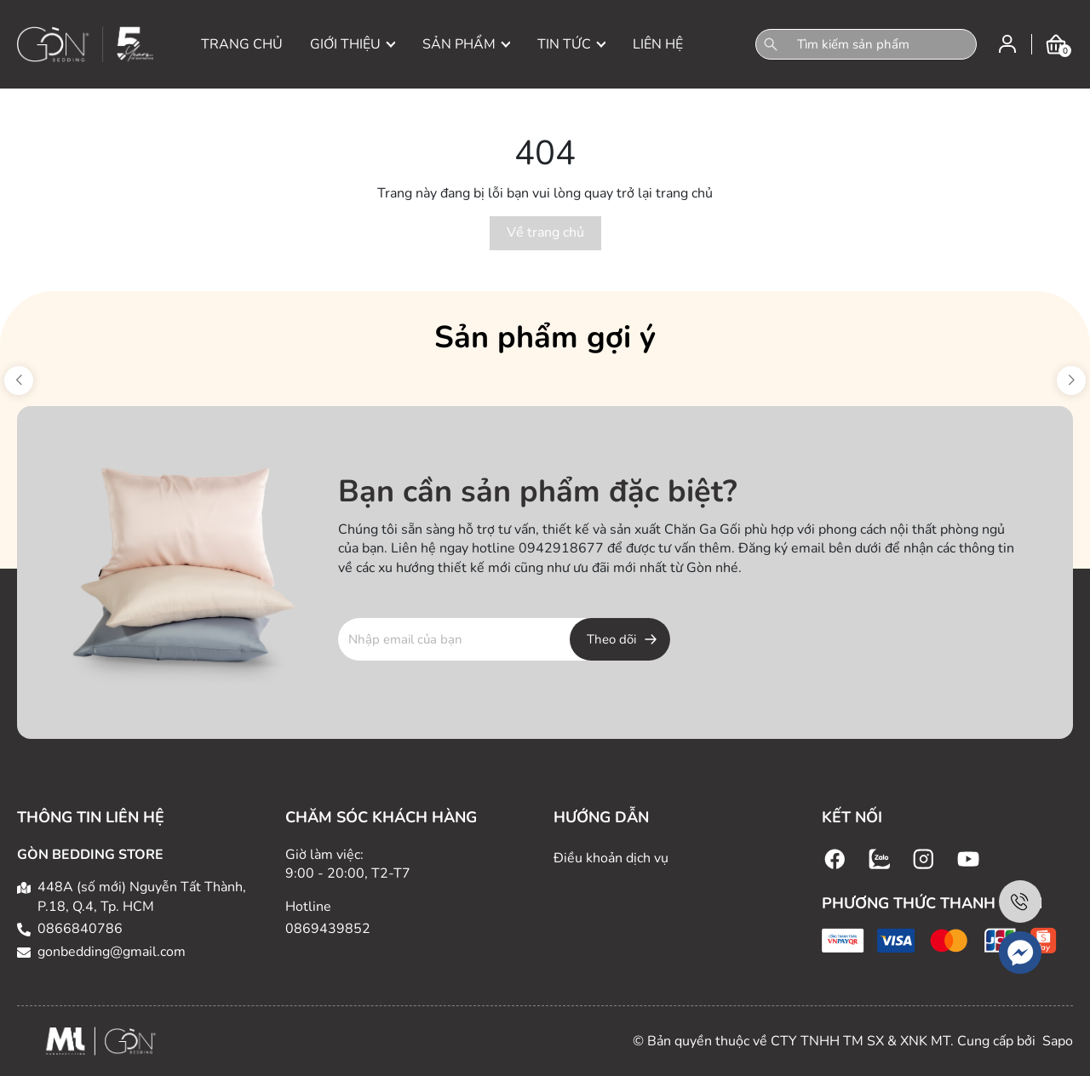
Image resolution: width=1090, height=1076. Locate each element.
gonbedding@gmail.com (111, 951)
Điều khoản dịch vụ (611, 858)
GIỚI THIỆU (352, 44)
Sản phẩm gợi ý (545, 337)
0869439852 (327, 928)
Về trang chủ (545, 232)
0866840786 (80, 928)
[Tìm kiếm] (770, 44)
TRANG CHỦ (242, 44)
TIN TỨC (571, 44)
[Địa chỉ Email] (504, 639)
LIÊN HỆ (658, 44)
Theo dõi (611, 639)
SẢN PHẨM (466, 44)
